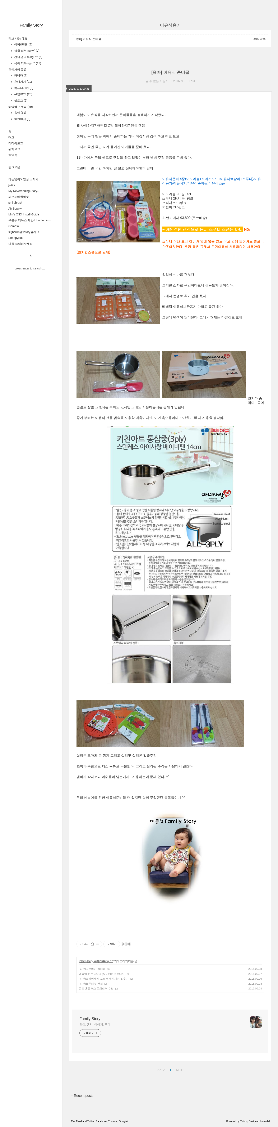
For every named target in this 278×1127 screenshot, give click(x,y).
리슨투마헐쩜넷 (18, 196)
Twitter (91, 1121)
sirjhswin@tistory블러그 (23, 232)
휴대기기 (22, 81)
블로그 (20, 100)
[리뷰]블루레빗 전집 (91, 983)
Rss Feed (76, 1121)
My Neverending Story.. (23, 191)
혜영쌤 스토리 (20, 106)
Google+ (123, 1121)
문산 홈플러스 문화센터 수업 (96, 988)
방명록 (12, 155)
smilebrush (15, 202)
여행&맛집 (22, 44)
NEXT (179, 1069)
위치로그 (14, 149)
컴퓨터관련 (23, 88)
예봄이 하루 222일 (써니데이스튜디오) (102, 973)
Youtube (112, 1121)
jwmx (11, 185)
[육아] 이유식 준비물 (87, 39)
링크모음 (14, 167)
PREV (160, 1069)
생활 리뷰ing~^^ (26, 50)
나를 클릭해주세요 (20, 243)
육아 (19, 112)
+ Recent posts (82, 1095)
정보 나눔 (17, 38)
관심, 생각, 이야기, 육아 (94, 1024)
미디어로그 (15, 143)
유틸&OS (22, 94)
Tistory (243, 1121)
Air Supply (15, 208)
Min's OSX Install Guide (23, 214)
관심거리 (17, 69)
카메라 (20, 75)
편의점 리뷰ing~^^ (27, 57)
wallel (266, 1121)
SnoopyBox (15, 238)
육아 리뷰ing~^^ (27, 63)
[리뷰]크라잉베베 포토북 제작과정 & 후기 (104, 978)
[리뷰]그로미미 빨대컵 (92, 968)
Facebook (101, 1121)
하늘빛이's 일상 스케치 (23, 179)
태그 (11, 137)
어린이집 (21, 119)
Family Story (31, 25)
